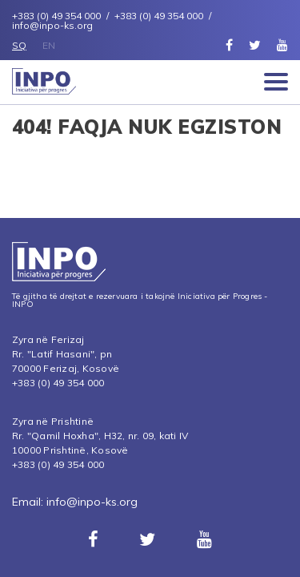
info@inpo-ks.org (92, 501)
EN (48, 45)
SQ (19, 45)
